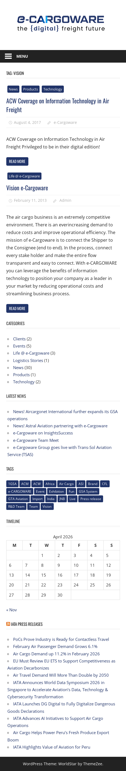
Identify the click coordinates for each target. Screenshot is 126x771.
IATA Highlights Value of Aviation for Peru (51, 747)
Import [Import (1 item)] (37, 499)
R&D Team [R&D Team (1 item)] (16, 506)
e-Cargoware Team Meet (36, 440)
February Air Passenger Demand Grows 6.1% (55, 646)
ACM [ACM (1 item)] (25, 483)
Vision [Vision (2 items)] (47, 506)
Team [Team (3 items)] (33, 506)
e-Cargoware (65, 122)
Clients (19, 338)
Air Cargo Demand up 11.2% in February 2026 (56, 653)
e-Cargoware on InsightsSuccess (43, 433)
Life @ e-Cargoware (24, 176)
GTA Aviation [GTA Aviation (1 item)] (18, 499)
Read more (17, 161)
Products (30, 89)
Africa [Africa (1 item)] (50, 483)
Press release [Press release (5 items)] (90, 499)
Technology (52, 89)
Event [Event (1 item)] (40, 491)
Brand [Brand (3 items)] (92, 483)
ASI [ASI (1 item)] (81, 483)
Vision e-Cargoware (27, 187)
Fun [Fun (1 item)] (71, 491)
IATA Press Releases (27, 624)
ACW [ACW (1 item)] (37, 483)
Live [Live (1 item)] (73, 499)
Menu (22, 56)
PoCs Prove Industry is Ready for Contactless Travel (61, 639)
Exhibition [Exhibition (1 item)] (56, 491)
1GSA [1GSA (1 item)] (12, 483)
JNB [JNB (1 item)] (62, 499)
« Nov (11, 609)
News (13, 89)
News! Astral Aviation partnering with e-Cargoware (60, 425)
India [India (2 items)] (51, 499)
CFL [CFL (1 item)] (104, 483)
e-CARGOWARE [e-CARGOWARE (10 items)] (19, 491)
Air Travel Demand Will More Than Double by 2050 (61, 675)
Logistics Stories (28, 360)
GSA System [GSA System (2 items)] (88, 491)
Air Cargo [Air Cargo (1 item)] (66, 483)
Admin (65, 200)
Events (19, 346)
